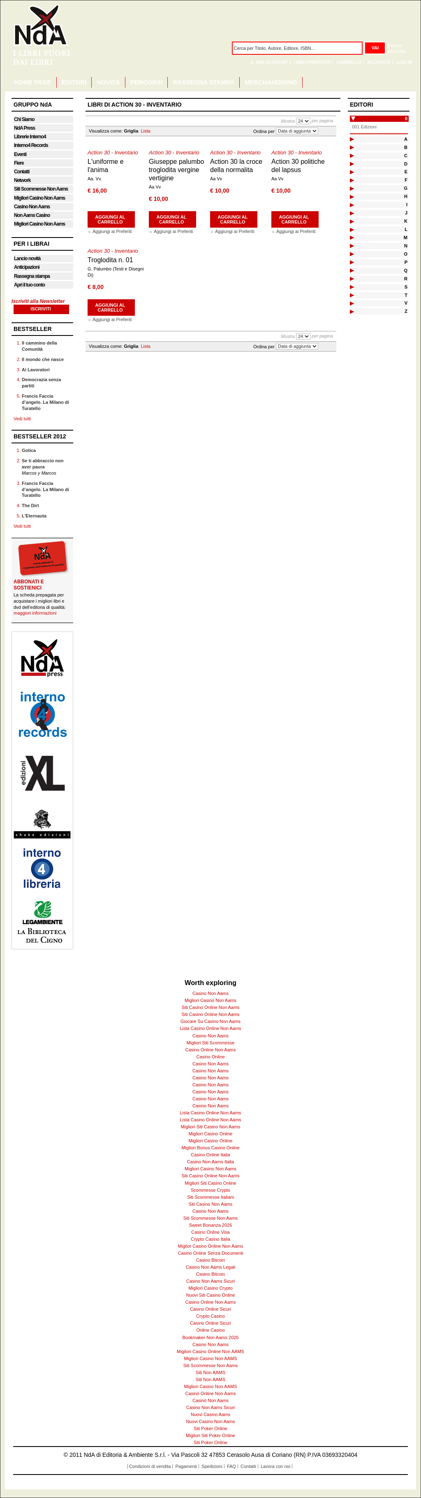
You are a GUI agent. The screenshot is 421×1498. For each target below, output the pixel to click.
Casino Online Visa (210, 1232)
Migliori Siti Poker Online (210, 1435)
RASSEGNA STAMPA (203, 82)
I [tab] (406, 204)
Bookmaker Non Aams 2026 (211, 1337)
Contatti (21, 172)
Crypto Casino (210, 1316)
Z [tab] (406, 311)
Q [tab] (405, 270)
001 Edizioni (364, 126)
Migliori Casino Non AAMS (210, 1358)
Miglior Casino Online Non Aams (210, 1246)
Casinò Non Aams (210, 1400)
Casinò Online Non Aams (210, 1393)
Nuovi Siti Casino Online (210, 1295)
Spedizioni (211, 1466)
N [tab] (405, 245)
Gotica (29, 450)
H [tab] (405, 196)
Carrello (348, 62)
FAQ (231, 1466)
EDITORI (74, 82)
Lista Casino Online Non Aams (210, 1028)
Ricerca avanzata (396, 48)
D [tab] (405, 163)
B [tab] (405, 147)
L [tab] (406, 229)
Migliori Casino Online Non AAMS (210, 1351)
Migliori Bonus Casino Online (210, 1147)
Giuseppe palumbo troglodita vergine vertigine (176, 170)
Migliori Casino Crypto (210, 1288)
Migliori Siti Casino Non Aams (210, 1126)
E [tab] (406, 171)
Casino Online (210, 1056)
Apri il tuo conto (29, 285)
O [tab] (405, 254)
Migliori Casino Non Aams (39, 198)
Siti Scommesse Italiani (210, 1197)
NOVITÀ (108, 82)
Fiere (19, 163)
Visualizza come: (106, 130)
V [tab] (406, 303)
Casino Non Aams (32, 207)
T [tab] (406, 295)
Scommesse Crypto (210, 1190)
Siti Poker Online (210, 1428)
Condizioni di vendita (150, 1466)
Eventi (20, 154)
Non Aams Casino (32, 215)
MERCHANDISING (271, 82)
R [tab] (405, 278)
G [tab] (405, 188)
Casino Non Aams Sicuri (210, 1281)
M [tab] (405, 237)
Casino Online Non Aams (210, 1049)
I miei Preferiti (312, 62)
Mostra (288, 121)
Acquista (379, 62)
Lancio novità (27, 258)
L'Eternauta (34, 515)
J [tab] (406, 212)
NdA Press (24, 128)
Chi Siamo (24, 119)
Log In (404, 62)
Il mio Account (269, 62)
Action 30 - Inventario (113, 152)
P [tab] (406, 262)
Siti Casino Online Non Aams (210, 1007)
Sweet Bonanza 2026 (210, 1225)
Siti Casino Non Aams (210, 1204)
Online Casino (210, 1330)
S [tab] (406, 286)
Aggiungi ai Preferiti (112, 231)
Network (22, 180)
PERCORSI (146, 82)
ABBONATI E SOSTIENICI (29, 585)
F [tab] (406, 179)
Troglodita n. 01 (110, 259)
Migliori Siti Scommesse (211, 1042)
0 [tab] (406, 118)
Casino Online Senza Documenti (210, 1253)
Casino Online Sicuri (210, 1309)
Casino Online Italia (210, 1154)
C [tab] (405, 155)
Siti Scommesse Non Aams (41, 189)
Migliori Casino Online (211, 1133)
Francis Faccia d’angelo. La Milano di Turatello (45, 402)
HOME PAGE (32, 82)
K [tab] (405, 221)
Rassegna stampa (32, 276)
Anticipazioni (26, 267)
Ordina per (264, 130)
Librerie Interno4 (30, 137)
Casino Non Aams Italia (210, 1161)
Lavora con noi (275, 1466)
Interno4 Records (31, 145)
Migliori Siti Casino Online (210, 1183)
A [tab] (405, 139)
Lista (145, 130)
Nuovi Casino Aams (210, 1414)
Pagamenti (186, 1466)
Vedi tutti (22, 418)
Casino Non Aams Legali (210, 1267)
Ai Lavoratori (36, 369)
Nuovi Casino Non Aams (210, 1421)
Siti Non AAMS (210, 1372)
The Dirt (30, 505)
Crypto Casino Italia (210, 1239)
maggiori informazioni (35, 612)
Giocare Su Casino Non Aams (210, 1021)
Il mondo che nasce (43, 359)
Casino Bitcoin (210, 1260)
